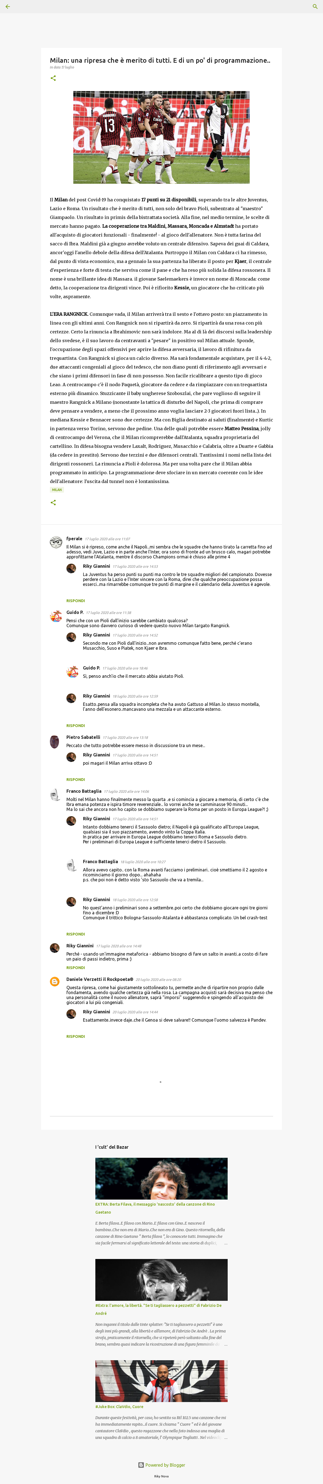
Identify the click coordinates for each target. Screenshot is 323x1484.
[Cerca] (23, 6)
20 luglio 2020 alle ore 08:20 (158, 979)
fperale (74, 538)
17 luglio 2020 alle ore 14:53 (135, 566)
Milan (57, 490)
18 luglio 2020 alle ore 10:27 (142, 862)
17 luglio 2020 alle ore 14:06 (126, 791)
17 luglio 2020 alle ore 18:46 (124, 668)
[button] (53, 78)
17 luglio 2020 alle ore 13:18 (125, 737)
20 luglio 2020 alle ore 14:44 (135, 1012)
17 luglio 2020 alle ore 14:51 (135, 755)
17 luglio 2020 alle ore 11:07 (107, 539)
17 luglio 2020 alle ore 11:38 (108, 613)
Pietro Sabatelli (83, 737)
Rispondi (75, 601)
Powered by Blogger (161, 1465)
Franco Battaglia (83, 791)
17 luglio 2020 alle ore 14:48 (118, 946)
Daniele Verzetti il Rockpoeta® (99, 979)
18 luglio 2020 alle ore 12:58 (135, 900)
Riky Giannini (96, 566)
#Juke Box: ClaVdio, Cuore (119, 1407)
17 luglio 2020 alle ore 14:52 (135, 635)
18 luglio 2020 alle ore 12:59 (135, 696)
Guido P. (75, 612)
